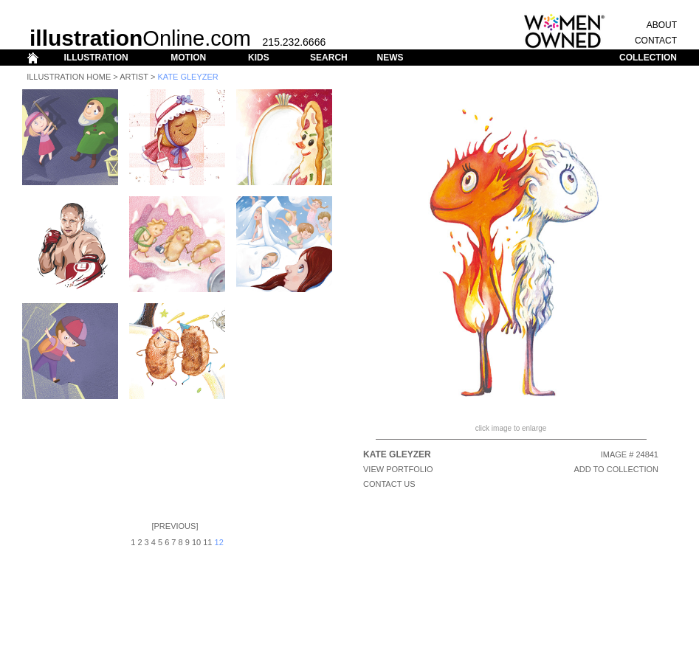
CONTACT (656, 40)
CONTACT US (389, 484)
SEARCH (329, 57)
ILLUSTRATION (96, 57)
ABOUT (662, 25)
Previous (175, 526)
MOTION (188, 57)
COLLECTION (648, 57)
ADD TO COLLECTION (616, 469)
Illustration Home (69, 76)
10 (196, 542)
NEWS (389, 57)
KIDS (258, 57)
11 (207, 542)
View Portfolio (398, 469)
